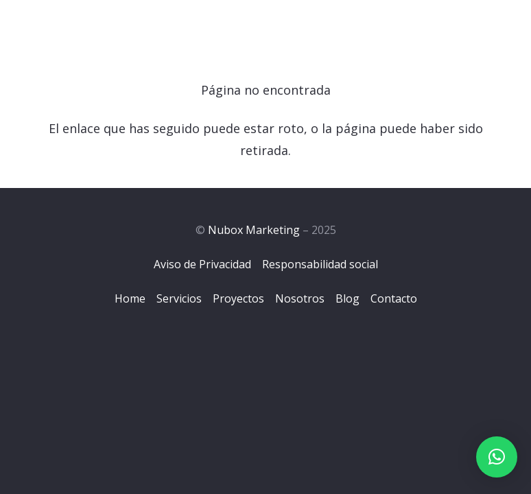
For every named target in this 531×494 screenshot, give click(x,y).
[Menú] (404, 27)
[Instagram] (482, 27)
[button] (496, 457)
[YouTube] (516, 27)
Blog (347, 298)
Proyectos (238, 298)
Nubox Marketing (254, 229)
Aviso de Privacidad (202, 264)
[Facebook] (465, 27)
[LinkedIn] (499, 27)
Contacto (393, 298)
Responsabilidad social (320, 264)
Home (130, 298)
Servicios (179, 298)
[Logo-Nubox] (81, 27)
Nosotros (299, 298)
